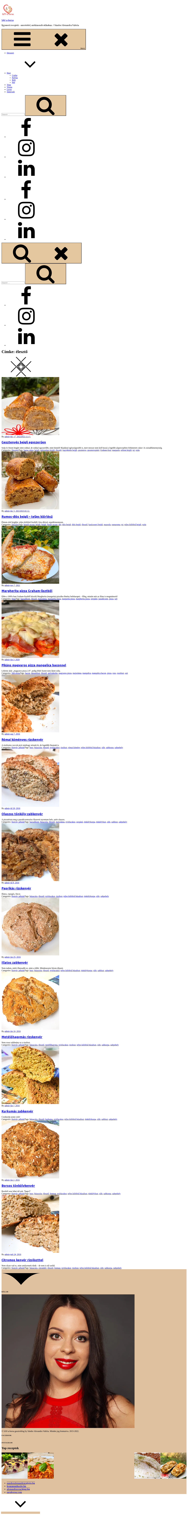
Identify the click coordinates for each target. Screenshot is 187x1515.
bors (31, 747)
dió (60, 524)
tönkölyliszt (101, 822)
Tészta (9, 87)
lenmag (53, 1193)
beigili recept (29, 524)
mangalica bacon (99, 673)
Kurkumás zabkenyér (17, 1111)
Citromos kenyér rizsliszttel (22, 1260)
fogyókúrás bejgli (69, 450)
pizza (111, 599)
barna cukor (28, 450)
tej (134, 450)
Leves (9, 89)
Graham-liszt (105, 450)
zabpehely (119, 747)
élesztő (58, 450)
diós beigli (66, 524)
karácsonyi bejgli (96, 524)
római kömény (74, 747)
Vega (9, 85)
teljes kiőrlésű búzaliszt (91, 747)
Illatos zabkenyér (15, 962)
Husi (28, 73)
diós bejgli (76, 524)
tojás (138, 450)
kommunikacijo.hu (16, 1486)
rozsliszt (120, 673)
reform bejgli (126, 450)
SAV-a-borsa (8, 20)
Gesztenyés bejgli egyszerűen (24, 442)
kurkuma (49, 1119)
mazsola (107, 524)
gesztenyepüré (93, 450)
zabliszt (114, 822)
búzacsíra (38, 747)
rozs (114, 673)
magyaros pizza (65, 673)
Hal (13, 82)
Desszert (10, 53)
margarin (116, 450)
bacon (27, 673)
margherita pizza (83, 599)
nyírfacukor (54, 747)
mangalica (86, 673)
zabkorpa (110, 747)
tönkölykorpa (89, 822)
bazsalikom (25, 599)
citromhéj (42, 1268)
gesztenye (82, 450)
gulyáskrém (53, 673)
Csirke (14, 75)
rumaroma (116, 524)
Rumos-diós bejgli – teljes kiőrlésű (27, 516)
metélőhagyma (51, 1045)
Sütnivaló (11, 92)
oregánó (94, 599)
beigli (38, 524)
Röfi (14, 80)
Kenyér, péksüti (18, 747)
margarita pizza (68, 599)
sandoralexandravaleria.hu (21, 1483)
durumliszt (35, 673)
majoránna (42, 599)
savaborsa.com (14, 1492)
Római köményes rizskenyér (22, 739)
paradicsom (103, 599)
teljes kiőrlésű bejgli (132, 524)
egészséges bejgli (47, 450)
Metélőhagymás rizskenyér (22, 1037)
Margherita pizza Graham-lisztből (27, 591)
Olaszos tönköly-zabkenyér (22, 814)
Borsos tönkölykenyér (18, 1185)
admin (7, 437)
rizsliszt (64, 747)
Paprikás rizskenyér (16, 888)
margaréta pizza (54, 599)
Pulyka (15, 78)
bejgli (37, 450)
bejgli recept (52, 524)
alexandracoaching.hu (18, 1489)
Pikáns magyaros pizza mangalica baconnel (34, 665)
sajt (116, 599)
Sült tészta (16, 673)
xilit (103, 747)
